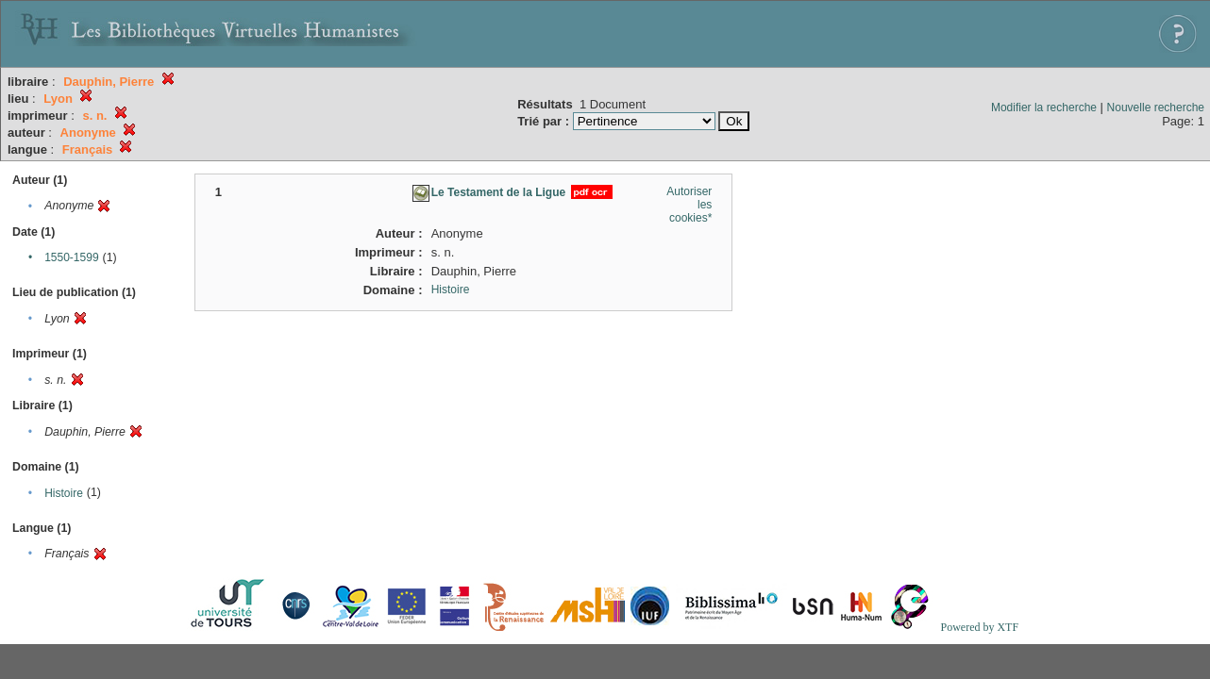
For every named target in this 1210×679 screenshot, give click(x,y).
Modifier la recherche (1044, 107)
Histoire (63, 493)
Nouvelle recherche (1155, 107)
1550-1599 (71, 257)
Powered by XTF (979, 627)
